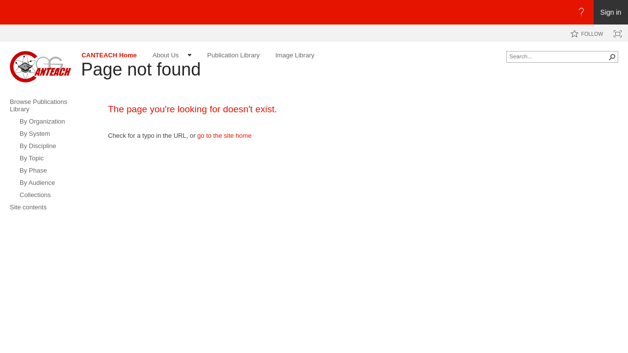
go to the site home (224, 135)
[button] (612, 56)
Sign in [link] (611, 12)
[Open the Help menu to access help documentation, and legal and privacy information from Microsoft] (581, 12)
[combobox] (558, 55)
